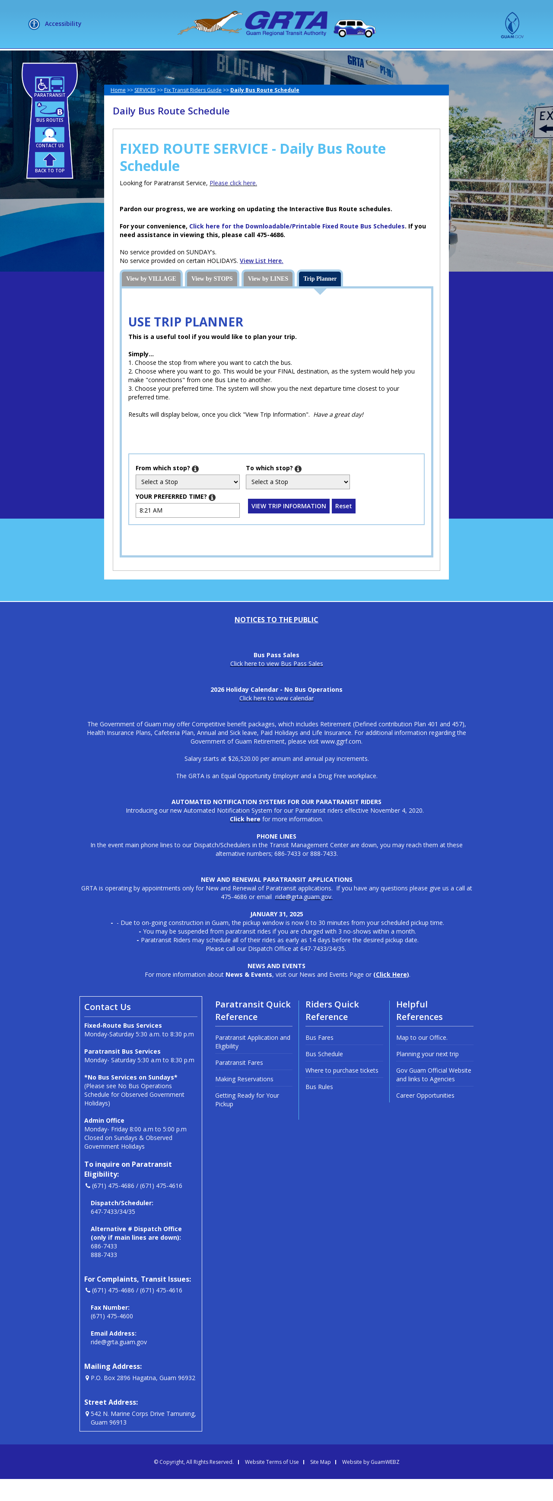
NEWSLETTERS (330, 59)
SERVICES (208, 59)
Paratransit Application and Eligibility (252, 1063)
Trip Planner (320, 301)
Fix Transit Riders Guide (193, 112)
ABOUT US (152, 59)
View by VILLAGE (151, 301)
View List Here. (261, 283)
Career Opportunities (425, 1117)
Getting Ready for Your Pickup (247, 1121)
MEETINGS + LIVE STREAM (412, 59)
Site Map (320, 1484)
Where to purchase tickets (341, 1092)
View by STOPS (212, 301)
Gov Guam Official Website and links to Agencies (433, 1096)
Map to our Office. (422, 1059)
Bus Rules (319, 1109)
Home (118, 112)
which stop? (167, 490)
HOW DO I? (265, 59)
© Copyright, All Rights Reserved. (194, 1484)
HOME (108, 59)
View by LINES (268, 301)
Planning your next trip (427, 1076)
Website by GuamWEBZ (371, 1484)
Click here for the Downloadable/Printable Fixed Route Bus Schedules (297, 248)
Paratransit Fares (239, 1084)
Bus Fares (319, 1059)
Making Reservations (244, 1101)
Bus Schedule (324, 1076)
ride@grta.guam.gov (119, 1364)
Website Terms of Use (272, 1484)
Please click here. (233, 205)
